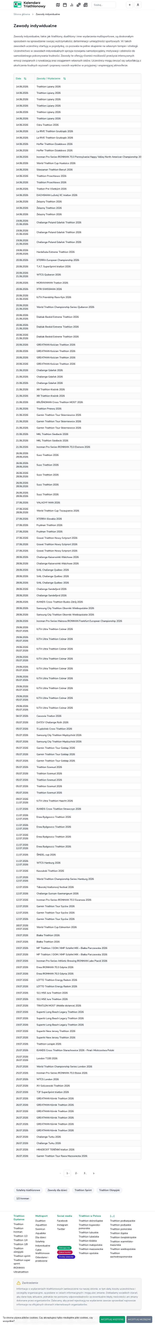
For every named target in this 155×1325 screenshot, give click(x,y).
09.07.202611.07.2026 (22, 800)
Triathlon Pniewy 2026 (49, 408)
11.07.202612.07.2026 (22, 817)
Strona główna (22, 14)
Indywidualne (42, 1245)
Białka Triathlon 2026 (48, 935)
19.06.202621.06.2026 (22, 222)
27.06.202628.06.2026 (22, 510)
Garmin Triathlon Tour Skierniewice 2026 (59, 415)
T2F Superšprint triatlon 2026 (53, 1092)
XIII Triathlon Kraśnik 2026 (51, 389)
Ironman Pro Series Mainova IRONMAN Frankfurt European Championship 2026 (79, 621)
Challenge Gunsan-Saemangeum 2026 (57, 893)
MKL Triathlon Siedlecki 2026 (52, 434)
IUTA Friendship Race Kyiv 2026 (54, 297)
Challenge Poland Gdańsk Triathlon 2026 (59, 222)
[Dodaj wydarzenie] (129, 4)
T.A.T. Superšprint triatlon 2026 (54, 266)
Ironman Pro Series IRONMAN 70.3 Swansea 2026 (64, 900)
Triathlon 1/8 (21, 1244)
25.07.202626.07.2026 (22, 1058)
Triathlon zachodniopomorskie (121, 1255)
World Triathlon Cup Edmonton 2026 (57, 927)
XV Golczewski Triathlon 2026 (53, 1085)
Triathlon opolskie (88, 1253)
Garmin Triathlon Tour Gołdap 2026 (56, 748)
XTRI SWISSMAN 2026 (49, 289)
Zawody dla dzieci (57, 1190)
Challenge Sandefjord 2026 (51, 589)
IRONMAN (19, 1267)
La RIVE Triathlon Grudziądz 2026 (55, 131)
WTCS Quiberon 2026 (49, 274)
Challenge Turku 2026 (49, 1137)
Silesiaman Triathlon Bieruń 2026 (54, 169)
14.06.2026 (22, 86)
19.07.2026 (22, 935)
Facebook (62, 1220)
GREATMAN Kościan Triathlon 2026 (56, 344)
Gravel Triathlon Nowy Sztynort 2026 (57, 538)
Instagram (62, 1225)
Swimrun (40, 1229)
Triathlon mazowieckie (91, 1249)
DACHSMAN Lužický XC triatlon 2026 (57, 195)
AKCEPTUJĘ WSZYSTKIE (112, 1319)
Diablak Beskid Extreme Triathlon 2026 (58, 317)
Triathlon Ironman (18, 1230)
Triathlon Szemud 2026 (49, 767)
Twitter (61, 1229)
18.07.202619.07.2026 (22, 927)
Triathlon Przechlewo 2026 (51, 176)
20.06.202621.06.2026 (22, 274)
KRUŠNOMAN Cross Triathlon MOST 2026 (60, 402)
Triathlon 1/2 (21, 1236)
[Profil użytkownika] (138, 4)
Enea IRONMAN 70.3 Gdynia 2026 (55, 967)
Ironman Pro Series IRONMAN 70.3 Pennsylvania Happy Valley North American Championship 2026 (90, 157)
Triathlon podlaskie (120, 1225)
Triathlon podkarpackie (122, 1220)
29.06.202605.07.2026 (22, 629)
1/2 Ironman (22, 1198)
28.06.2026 (22, 557)
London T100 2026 (47, 1058)
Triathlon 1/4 (21, 1240)
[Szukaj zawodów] (104, 4)
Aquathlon (41, 1225)
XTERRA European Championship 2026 (58, 260)
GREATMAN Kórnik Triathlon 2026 (55, 1098)
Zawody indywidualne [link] (48, 14)
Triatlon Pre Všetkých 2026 (51, 188)
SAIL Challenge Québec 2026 (53, 570)
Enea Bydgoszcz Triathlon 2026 (54, 817)
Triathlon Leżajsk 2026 (49, 1044)
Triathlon (18, 1224)
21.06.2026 (22, 370)
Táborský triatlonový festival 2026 (55, 887)
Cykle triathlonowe (42, 1251)
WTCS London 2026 (48, 1079)
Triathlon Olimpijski (109, 1190)
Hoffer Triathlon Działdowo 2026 (54, 144)
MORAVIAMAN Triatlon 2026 (52, 282)
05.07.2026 (22, 722)
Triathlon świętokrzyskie (123, 1237)
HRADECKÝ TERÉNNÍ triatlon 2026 (55, 1149)
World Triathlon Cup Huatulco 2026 (56, 163)
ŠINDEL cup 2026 (46, 854)
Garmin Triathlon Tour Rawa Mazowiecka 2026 (62, 1156)
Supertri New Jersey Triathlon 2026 (56, 1031)
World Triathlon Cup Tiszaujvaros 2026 (58, 510)
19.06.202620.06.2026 (22, 252)
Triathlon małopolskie (90, 1245)
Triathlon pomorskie (121, 1229)
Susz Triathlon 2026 (47, 455)
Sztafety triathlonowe (28, 1190)
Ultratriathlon (21, 1272)
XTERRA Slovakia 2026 (49, 518)
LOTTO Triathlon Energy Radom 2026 (57, 980)
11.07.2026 (22, 809)
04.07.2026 (22, 716)
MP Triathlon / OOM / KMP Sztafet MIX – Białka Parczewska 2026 (72, 948)
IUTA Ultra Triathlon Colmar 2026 (55, 629)
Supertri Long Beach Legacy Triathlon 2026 (60, 1012)
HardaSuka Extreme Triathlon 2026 (55, 252)
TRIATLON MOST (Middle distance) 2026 (59, 1005)
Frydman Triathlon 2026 (49, 525)
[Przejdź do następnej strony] (93, 1173)
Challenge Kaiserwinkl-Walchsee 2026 (58, 557)
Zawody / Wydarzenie (51, 78)
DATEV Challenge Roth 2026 (52, 722)
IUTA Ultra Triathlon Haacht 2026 (55, 800)
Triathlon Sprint (83, 1190)
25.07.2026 (22, 1050)
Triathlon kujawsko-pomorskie (90, 1226)
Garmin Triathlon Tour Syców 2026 (55, 906)
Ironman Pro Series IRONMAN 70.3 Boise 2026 (62, 1073)
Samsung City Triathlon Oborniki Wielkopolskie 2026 (65, 608)
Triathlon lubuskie (88, 1232)
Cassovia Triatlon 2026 (49, 716)
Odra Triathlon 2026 (47, 125)
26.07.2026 (22, 1098)
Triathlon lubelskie (89, 1236)
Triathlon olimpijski (18, 1250)
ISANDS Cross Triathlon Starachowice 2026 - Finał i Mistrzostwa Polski (75, 1050)
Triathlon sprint (22, 1256)
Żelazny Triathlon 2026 (49, 201)
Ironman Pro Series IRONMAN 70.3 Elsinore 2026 (63, 447)
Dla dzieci (40, 1237)
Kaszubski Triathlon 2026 (50, 871)
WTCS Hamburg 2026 (48, 862)
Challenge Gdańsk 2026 (50, 370)
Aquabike (40, 1233)
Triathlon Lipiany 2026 (49, 86)
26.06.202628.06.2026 (22, 455)
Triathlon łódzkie (88, 1240)
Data (21, 78)
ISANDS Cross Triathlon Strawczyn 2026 (59, 809)
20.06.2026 (22, 260)
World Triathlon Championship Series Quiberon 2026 (65, 307)
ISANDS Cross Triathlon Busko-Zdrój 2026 (60, 602)
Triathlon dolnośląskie (91, 1220)
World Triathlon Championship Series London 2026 (64, 1066)
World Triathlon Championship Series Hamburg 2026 (65, 879)
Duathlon (40, 1220)
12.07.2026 (22, 887)
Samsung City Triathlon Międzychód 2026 (59, 735)
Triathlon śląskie (119, 1233)
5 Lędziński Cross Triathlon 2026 (54, 728)
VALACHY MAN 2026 (48, 502)
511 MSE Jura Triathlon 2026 (52, 992)
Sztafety (40, 1241)
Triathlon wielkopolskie (123, 1249)
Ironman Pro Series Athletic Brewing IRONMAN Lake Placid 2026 (72, 961)
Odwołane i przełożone (41, 1259)
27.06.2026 (22, 502)
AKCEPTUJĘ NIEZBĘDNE (139, 1319)
